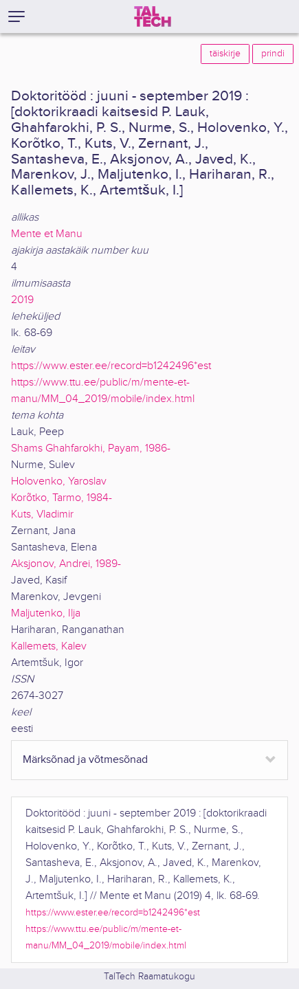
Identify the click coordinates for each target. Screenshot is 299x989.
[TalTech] (152, 16)
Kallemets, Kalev (49, 646)
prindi (273, 53)
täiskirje (225, 53)
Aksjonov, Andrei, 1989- (66, 563)
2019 (22, 300)
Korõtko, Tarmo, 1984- (61, 497)
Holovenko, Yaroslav (59, 481)
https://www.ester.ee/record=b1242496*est (111, 366)
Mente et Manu (46, 234)
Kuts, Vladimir (42, 514)
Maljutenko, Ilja (45, 613)
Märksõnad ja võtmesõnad (85, 759)
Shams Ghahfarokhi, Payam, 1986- (90, 448)
